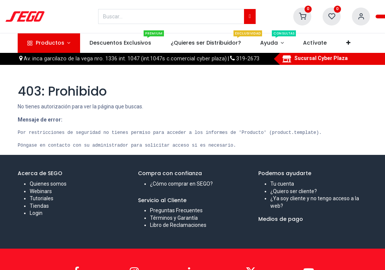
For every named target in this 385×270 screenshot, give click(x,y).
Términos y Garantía (174, 218)
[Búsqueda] (250, 16)
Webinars (41, 191)
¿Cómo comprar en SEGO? (181, 184)
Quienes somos (48, 184)
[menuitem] (120, 43)
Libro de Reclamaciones (178, 225)
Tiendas (39, 206)
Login (36, 213)
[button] (348, 43)
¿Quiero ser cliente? (293, 191)
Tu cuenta (282, 184)
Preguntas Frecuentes (176, 210)
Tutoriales (41, 198)
